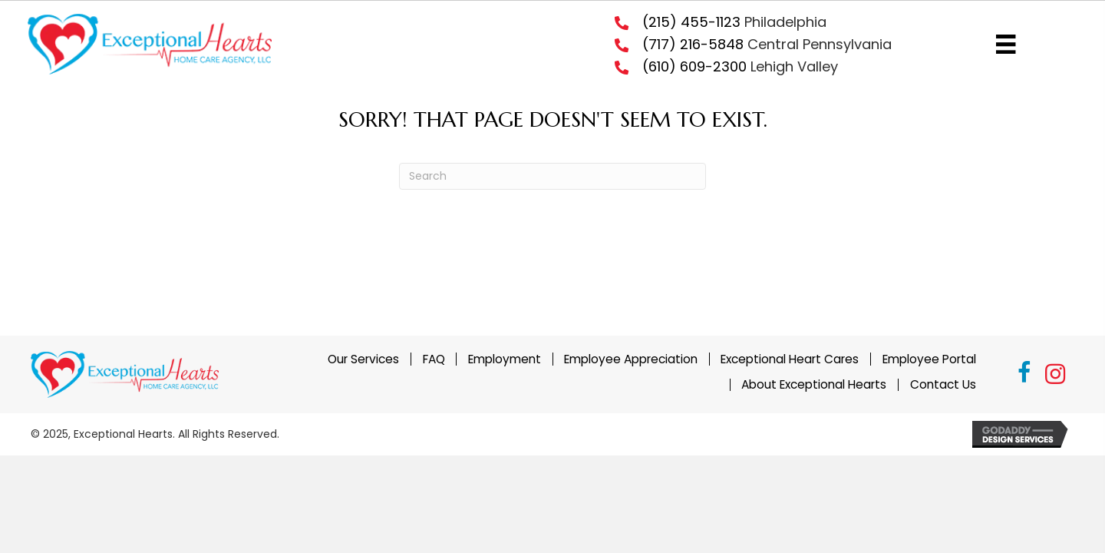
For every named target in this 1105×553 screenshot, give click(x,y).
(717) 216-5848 (693, 44)
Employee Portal (929, 359)
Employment (504, 359)
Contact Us (943, 385)
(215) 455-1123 (691, 21)
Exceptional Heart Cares (790, 359)
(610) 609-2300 (694, 66)
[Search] (552, 176)
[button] (1024, 374)
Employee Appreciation (631, 359)
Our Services (363, 359)
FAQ (434, 359)
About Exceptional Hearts (813, 385)
